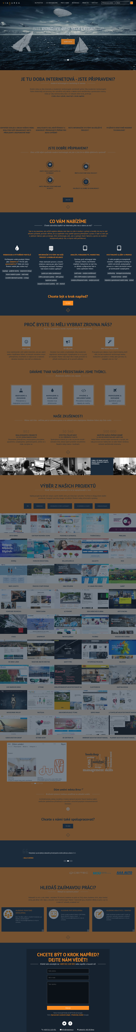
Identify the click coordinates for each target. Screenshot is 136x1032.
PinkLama (122, 536)
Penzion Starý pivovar (41, 586)
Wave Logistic (14, 586)
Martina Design (122, 687)
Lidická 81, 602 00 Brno (86, 1030)
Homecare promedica (13, 611)
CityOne (41, 687)
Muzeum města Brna (122, 637)
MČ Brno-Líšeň (13, 662)
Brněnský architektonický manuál (95, 738)
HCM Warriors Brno (13, 687)
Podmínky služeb (77, 1015)
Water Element (68, 637)
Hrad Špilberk (68, 586)
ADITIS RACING (122, 611)
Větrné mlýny (41, 738)
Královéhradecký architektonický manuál (69, 687)
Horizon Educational (41, 561)
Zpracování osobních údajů (60, 1015)
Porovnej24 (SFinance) (68, 536)
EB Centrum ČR (68, 738)
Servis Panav (95, 712)
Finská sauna (40, 611)
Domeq (13, 561)
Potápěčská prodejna (95, 662)
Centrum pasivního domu (41, 536)
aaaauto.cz (14, 262)
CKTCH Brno (13, 536)
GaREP (122, 586)
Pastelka (40, 712)
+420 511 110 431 (67, 964)
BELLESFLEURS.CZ (68, 561)
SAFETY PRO (68, 662)
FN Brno (95, 637)
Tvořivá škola (95, 536)
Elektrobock (95, 687)
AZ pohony (68, 611)
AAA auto (95, 561)
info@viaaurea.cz (67, 1030)
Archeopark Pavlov (14, 712)
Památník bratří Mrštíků (41, 662)
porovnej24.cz (11, 264)
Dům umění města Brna (95, 611)
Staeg (13, 637)
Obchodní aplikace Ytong (68, 712)
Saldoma (122, 662)
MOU (122, 561)
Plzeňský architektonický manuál (122, 738)
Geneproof (41, 637)
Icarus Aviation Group (14, 738)
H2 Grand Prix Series (95, 586)
